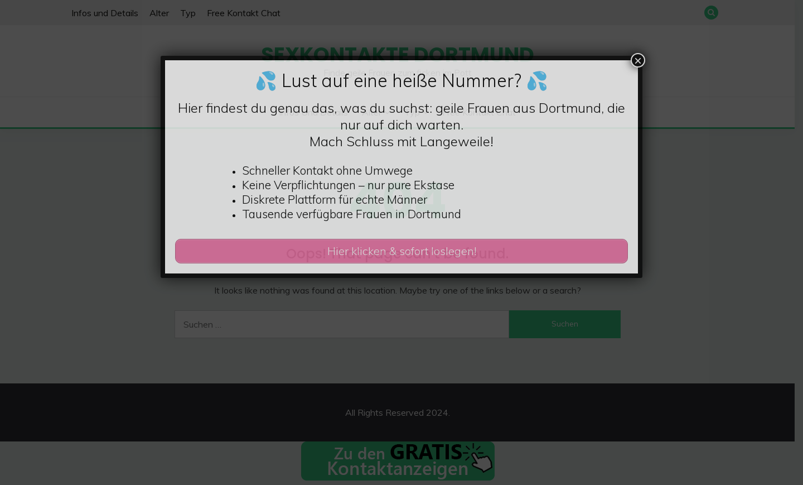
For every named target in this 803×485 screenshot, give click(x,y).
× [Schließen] (638, 60)
